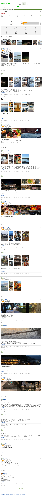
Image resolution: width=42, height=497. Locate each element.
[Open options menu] (10, 36)
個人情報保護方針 (7, 494)
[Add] (40, 12)
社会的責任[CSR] (12, 494)
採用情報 (17, 494)
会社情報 (2, 494)
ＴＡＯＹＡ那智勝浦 (4, 11)
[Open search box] (2, 36)
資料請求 (23, 494)
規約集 (21, 494)
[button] (3, 42)
